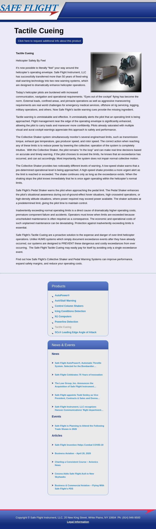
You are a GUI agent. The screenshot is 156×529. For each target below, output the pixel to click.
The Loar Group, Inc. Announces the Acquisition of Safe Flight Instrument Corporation (74, 385)
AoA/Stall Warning (65, 300)
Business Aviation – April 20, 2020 (73, 453)
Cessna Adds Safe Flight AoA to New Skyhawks (74, 475)
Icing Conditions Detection (70, 311)
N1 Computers (63, 316)
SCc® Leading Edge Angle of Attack (75, 332)
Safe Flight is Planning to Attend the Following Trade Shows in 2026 (79, 427)
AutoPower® (62, 295)
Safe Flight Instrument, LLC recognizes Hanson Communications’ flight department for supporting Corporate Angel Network (78, 409)
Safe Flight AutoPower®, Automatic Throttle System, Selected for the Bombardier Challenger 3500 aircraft (78, 365)
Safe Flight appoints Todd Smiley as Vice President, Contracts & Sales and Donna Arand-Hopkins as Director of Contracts (76, 397)
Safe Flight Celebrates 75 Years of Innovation (79, 374)
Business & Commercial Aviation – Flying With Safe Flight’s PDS (79, 487)
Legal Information (78, 521)
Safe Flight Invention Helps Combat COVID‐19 (79, 445)
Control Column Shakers (69, 306)
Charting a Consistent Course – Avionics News (76, 463)
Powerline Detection (66, 321)
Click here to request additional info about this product (49, 40)
